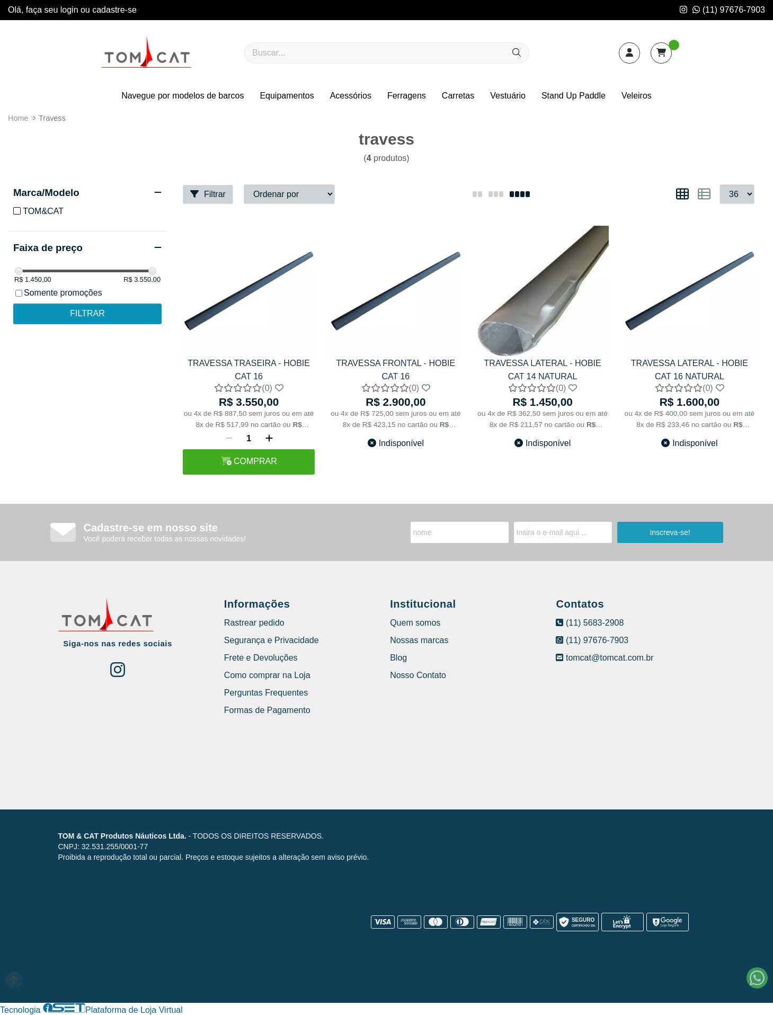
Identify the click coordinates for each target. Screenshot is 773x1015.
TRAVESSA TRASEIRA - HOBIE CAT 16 (249, 369)
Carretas (458, 95)
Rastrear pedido (254, 622)
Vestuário (508, 95)
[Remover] (229, 438)
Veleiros (636, 95)
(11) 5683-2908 (590, 622)
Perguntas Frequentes (266, 692)
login (70, 9)
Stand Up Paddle (573, 95)
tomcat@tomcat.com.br (604, 657)
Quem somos (415, 622)
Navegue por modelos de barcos (182, 95)
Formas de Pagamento (267, 710)
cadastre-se (114, 9)
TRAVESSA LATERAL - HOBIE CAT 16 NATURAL (689, 369)
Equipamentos (287, 95)
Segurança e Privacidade (271, 640)
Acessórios (350, 95)
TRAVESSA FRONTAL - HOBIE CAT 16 (396, 369)
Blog (398, 657)
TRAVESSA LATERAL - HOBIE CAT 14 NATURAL (542, 369)
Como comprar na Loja (267, 675)
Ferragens (406, 95)
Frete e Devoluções (261, 657)
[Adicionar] (269, 438)
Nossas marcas (419, 640)
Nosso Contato (418, 675)
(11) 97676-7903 (728, 9)
